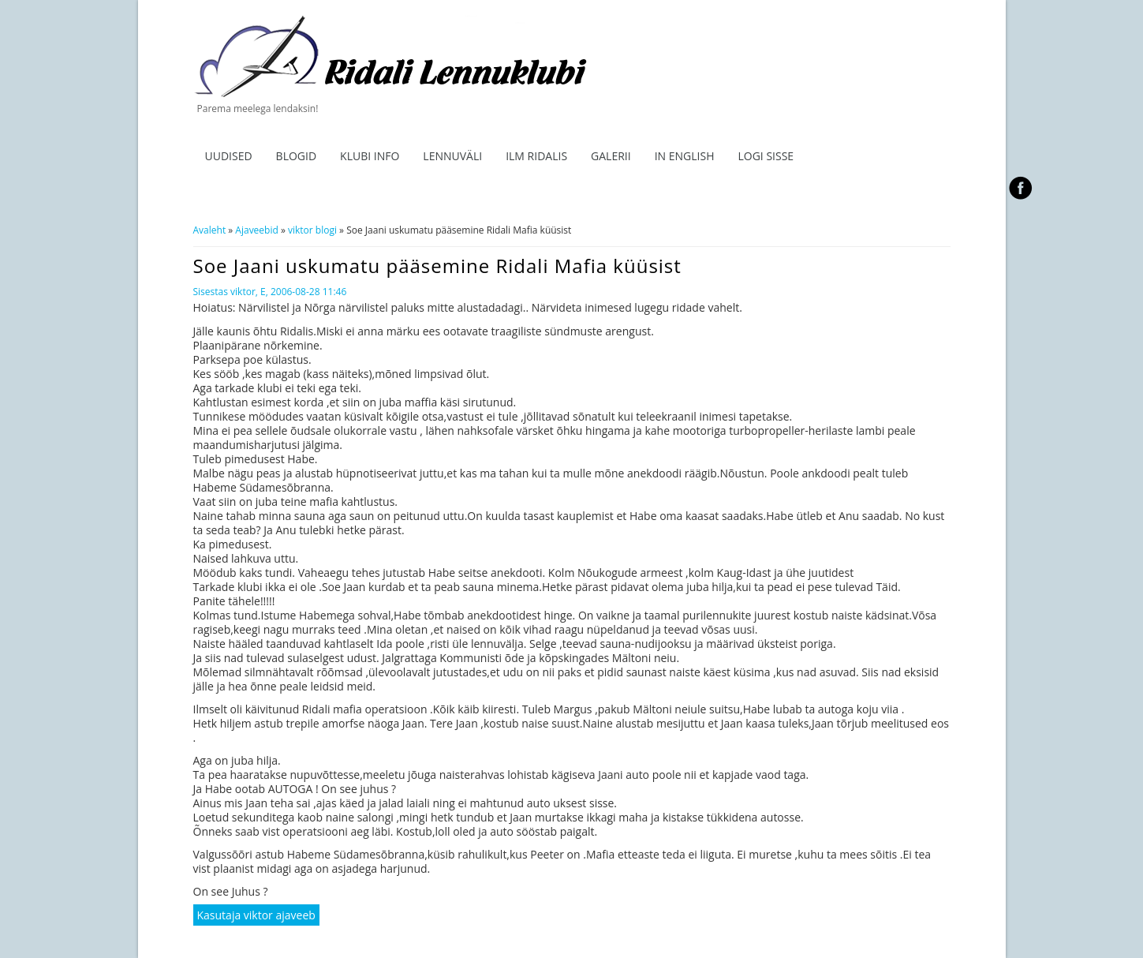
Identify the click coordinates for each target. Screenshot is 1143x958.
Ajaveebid (256, 230)
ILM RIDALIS (536, 155)
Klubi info (369, 155)
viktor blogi (312, 230)
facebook (1021, 187)
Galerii (611, 155)
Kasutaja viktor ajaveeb (256, 914)
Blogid (296, 155)
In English (685, 155)
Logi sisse (766, 155)
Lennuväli (452, 155)
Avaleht (209, 230)
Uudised (228, 155)
